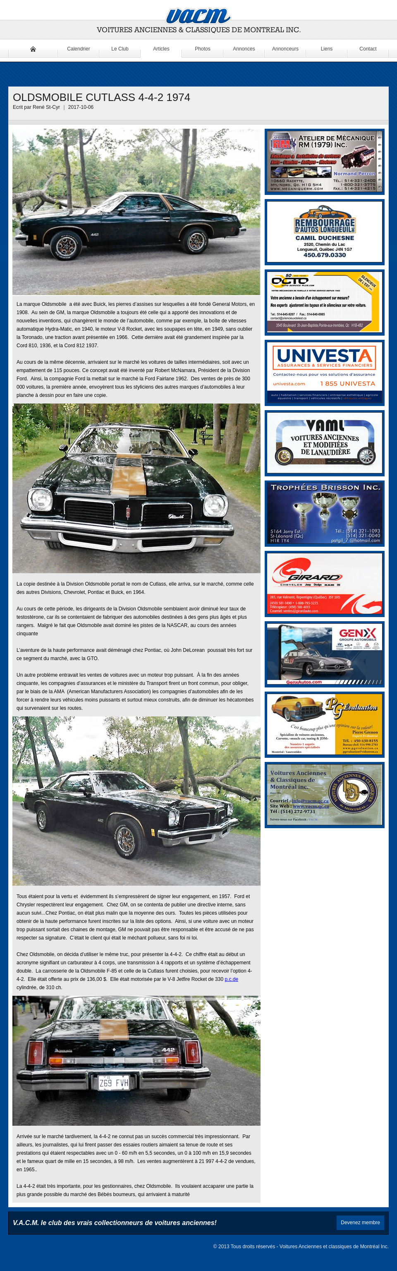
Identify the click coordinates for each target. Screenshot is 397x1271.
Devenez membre (360, 1222)
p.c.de (231, 979)
